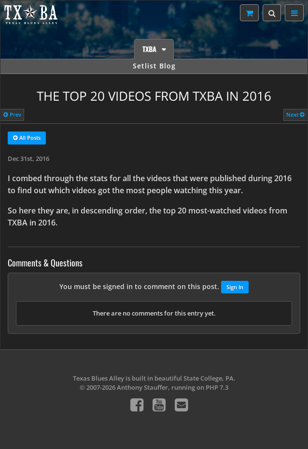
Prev (12, 114)
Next (295, 114)
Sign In (234, 287)
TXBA (150, 49)
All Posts (27, 138)
